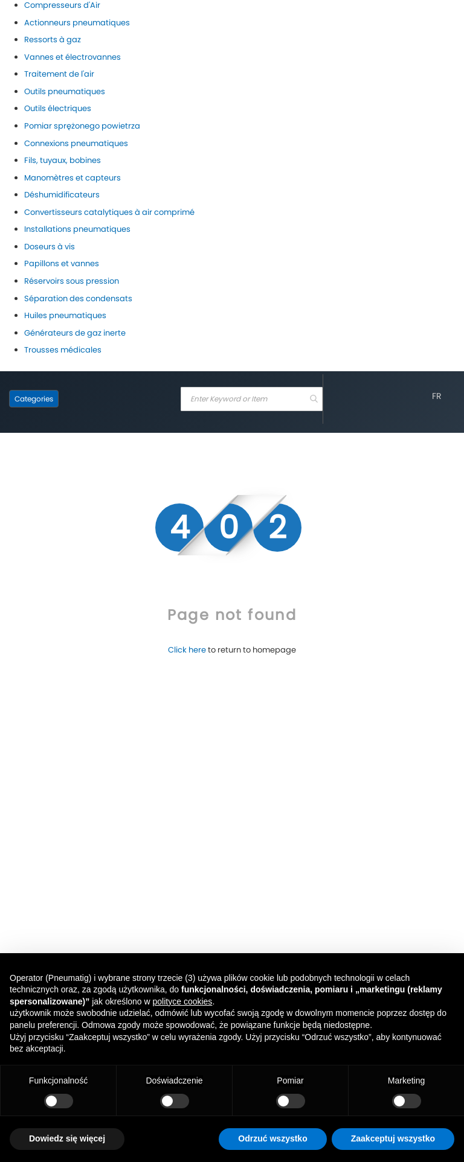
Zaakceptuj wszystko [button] (393, 1138)
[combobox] (252, 399)
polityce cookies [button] (183, 1001)
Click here (187, 650)
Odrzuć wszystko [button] (272, 1138)
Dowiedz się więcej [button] (67, 1138)
